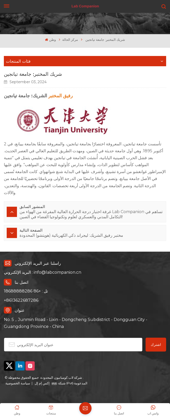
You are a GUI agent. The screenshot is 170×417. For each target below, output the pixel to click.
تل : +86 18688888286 (26, 291)
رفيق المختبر (60, 96)
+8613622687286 (21, 300)
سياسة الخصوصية (17, 383)
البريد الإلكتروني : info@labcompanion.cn (42, 272)
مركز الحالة (70, 40)
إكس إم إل (42, 383)
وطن (50, 40)
